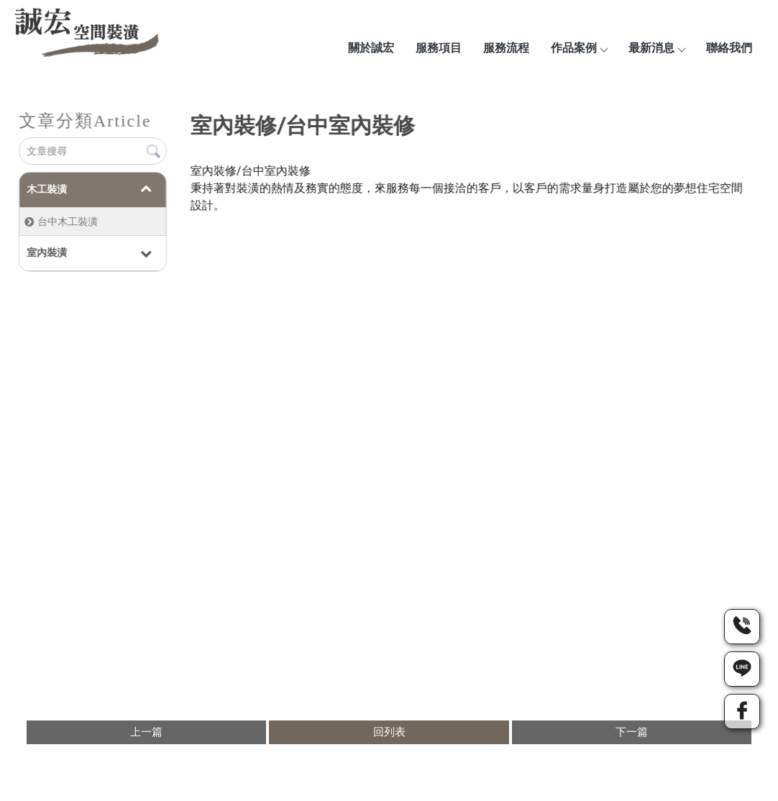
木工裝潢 (46, 189)
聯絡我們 (729, 48)
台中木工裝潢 (67, 221)
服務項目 (439, 48)
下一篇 (631, 732)
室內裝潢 (46, 252)
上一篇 (146, 732)
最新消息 (656, 48)
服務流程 (506, 48)
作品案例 (579, 48)
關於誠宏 (371, 48)
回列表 (389, 732)
